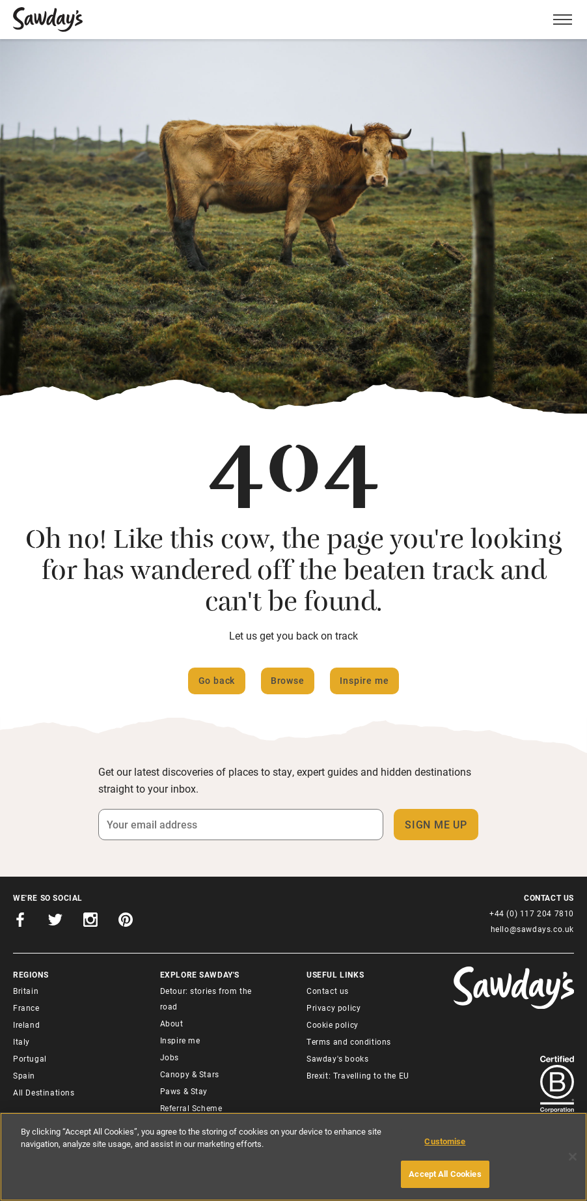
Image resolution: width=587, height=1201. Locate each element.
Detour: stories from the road (206, 998)
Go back (217, 680)
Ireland (26, 1024)
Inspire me (364, 680)
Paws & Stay (184, 1091)
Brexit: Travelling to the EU (358, 1075)
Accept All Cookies (445, 1174)
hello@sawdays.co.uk (532, 929)
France (26, 1007)
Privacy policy (334, 1007)
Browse (288, 680)
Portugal (30, 1058)
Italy (21, 1041)
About (172, 1023)
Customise (444, 1141)
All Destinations (44, 1092)
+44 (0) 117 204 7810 (531, 913)
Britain (25, 990)
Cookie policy (333, 1024)
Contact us (328, 990)
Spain (24, 1075)
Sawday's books (337, 1058)
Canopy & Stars (189, 1074)
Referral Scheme (191, 1108)
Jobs (169, 1057)
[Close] (572, 1156)
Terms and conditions (349, 1041)
